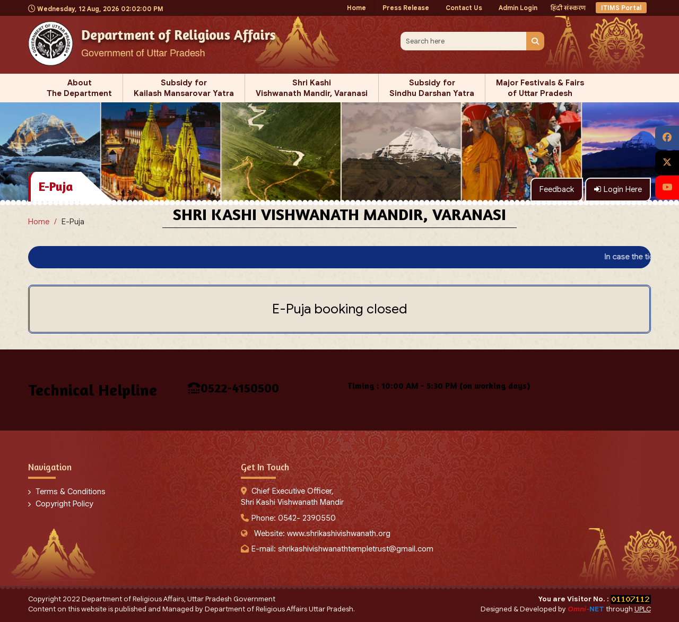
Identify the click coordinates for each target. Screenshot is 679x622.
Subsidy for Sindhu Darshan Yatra (431, 88)
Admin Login (518, 8)
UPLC (642, 609)
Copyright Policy (64, 504)
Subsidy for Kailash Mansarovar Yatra (184, 88)
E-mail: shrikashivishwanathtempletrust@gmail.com (342, 549)
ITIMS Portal (621, 8)
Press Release (405, 8)
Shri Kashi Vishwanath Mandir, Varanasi (312, 88)
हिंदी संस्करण (568, 8)
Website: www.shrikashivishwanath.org (322, 533)
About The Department (79, 88)
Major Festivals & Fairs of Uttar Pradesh (540, 88)
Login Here (618, 189)
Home (356, 8)
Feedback (556, 189)
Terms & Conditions (71, 491)
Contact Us (464, 8)
